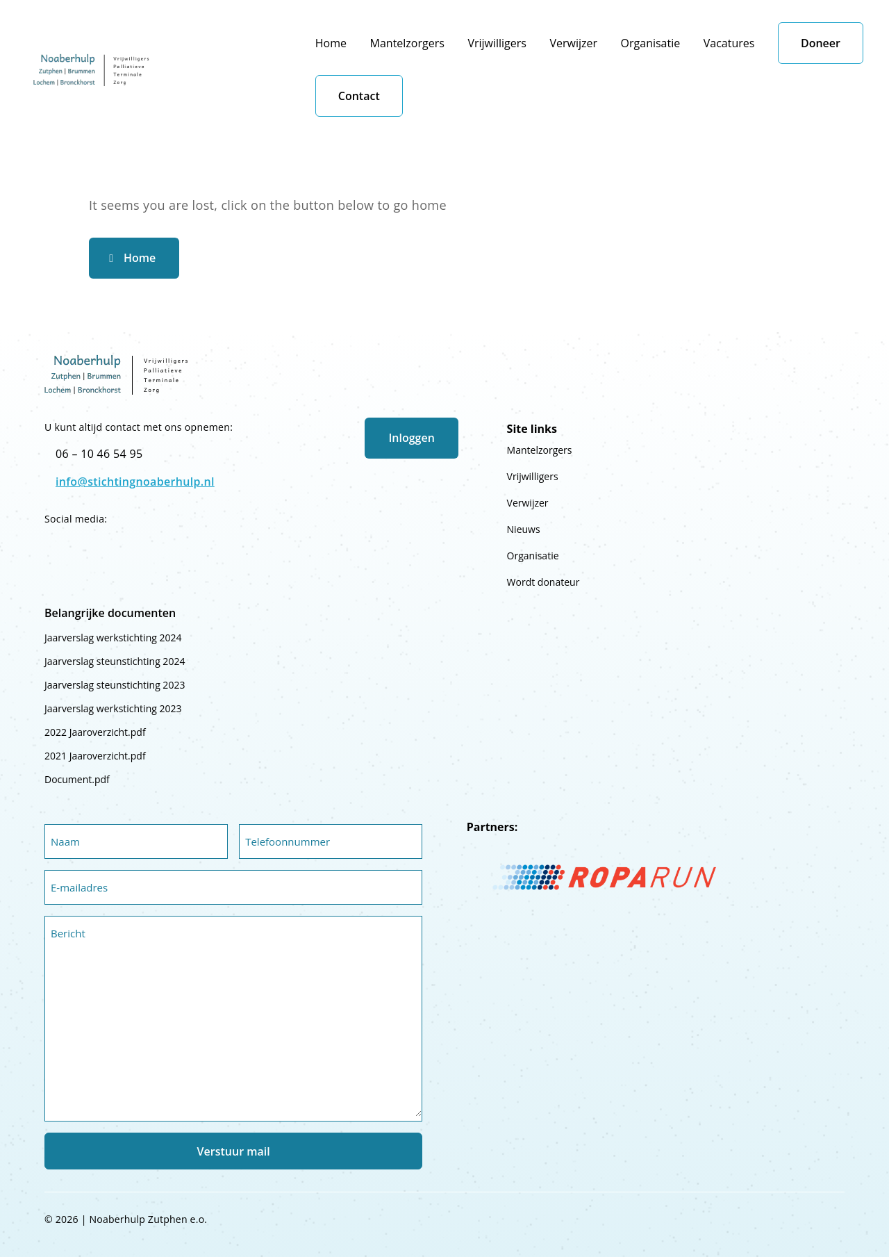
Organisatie (651, 43)
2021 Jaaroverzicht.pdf (95, 755)
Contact (359, 96)
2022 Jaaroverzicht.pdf (95, 732)
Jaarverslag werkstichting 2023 (112, 708)
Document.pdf (77, 779)
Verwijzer (573, 43)
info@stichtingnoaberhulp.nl (135, 481)
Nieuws (523, 529)
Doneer (820, 43)
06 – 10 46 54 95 (99, 453)
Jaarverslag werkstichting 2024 (112, 637)
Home (331, 43)
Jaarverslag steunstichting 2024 (114, 661)
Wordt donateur (543, 582)
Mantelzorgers (407, 43)
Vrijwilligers (496, 43)
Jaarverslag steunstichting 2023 (114, 684)
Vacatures (729, 43)
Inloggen (411, 437)
